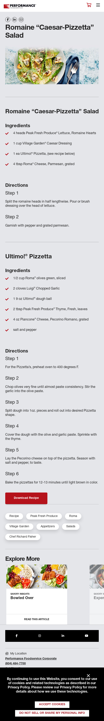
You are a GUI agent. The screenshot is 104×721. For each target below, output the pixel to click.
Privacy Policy (19, 687)
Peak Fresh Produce (44, 516)
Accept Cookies (52, 704)
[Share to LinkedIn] (62, 636)
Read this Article (36, 619)
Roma (73, 516)
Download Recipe (26, 498)
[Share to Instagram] (39, 636)
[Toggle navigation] (98, 6)
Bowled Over (22, 598)
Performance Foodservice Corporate (31, 658)
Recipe (14, 516)
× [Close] (88, 676)
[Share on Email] (21, 19)
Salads (70, 526)
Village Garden (19, 526)
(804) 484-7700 (15, 663)
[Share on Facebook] (7, 19)
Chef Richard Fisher (22, 536)
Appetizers (48, 526)
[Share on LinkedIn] (14, 19)
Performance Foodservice (20, 6)
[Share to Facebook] (17, 636)
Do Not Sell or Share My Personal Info (52, 713)
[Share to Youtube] (86, 636)
